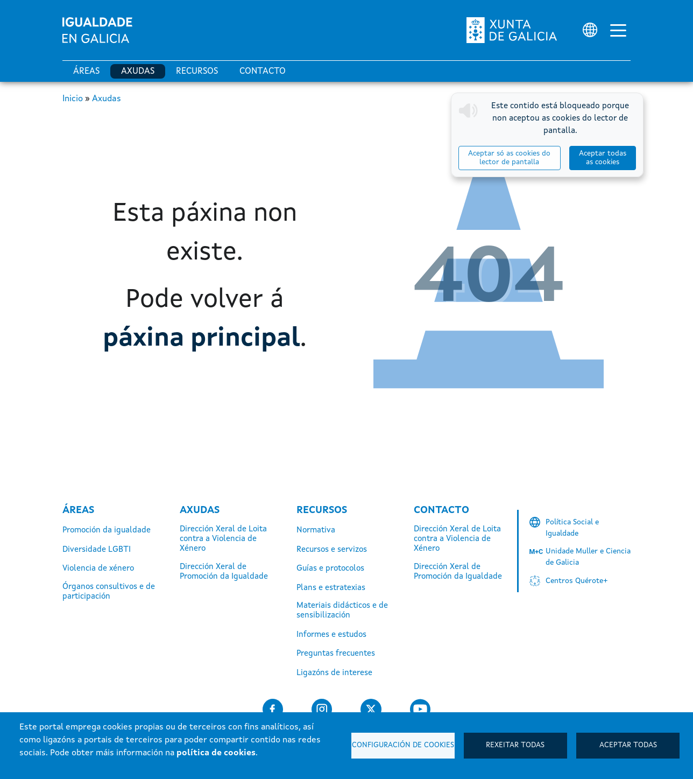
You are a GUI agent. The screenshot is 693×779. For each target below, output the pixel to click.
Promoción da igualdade (106, 531)
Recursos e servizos (331, 550)
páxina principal (201, 339)
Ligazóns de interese (334, 673)
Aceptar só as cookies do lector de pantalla (509, 158)
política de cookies (216, 753)
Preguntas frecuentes (335, 654)
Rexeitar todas (515, 745)
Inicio (72, 99)
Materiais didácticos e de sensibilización (342, 611)
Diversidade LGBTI (96, 550)
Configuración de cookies (403, 745)
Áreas (86, 71)
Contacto (262, 71)
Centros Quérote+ (577, 581)
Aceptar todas (628, 745)
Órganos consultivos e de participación (108, 592)
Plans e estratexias (330, 588)
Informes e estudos (331, 635)
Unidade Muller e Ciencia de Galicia (588, 557)
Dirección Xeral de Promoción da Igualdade (224, 572)
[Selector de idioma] (590, 30)
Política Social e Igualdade (572, 527)
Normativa (315, 531)
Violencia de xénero (98, 569)
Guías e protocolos (330, 569)
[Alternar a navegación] (618, 30)
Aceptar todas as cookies (602, 158)
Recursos (197, 71)
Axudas (137, 71)
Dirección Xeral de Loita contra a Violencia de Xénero (223, 539)
